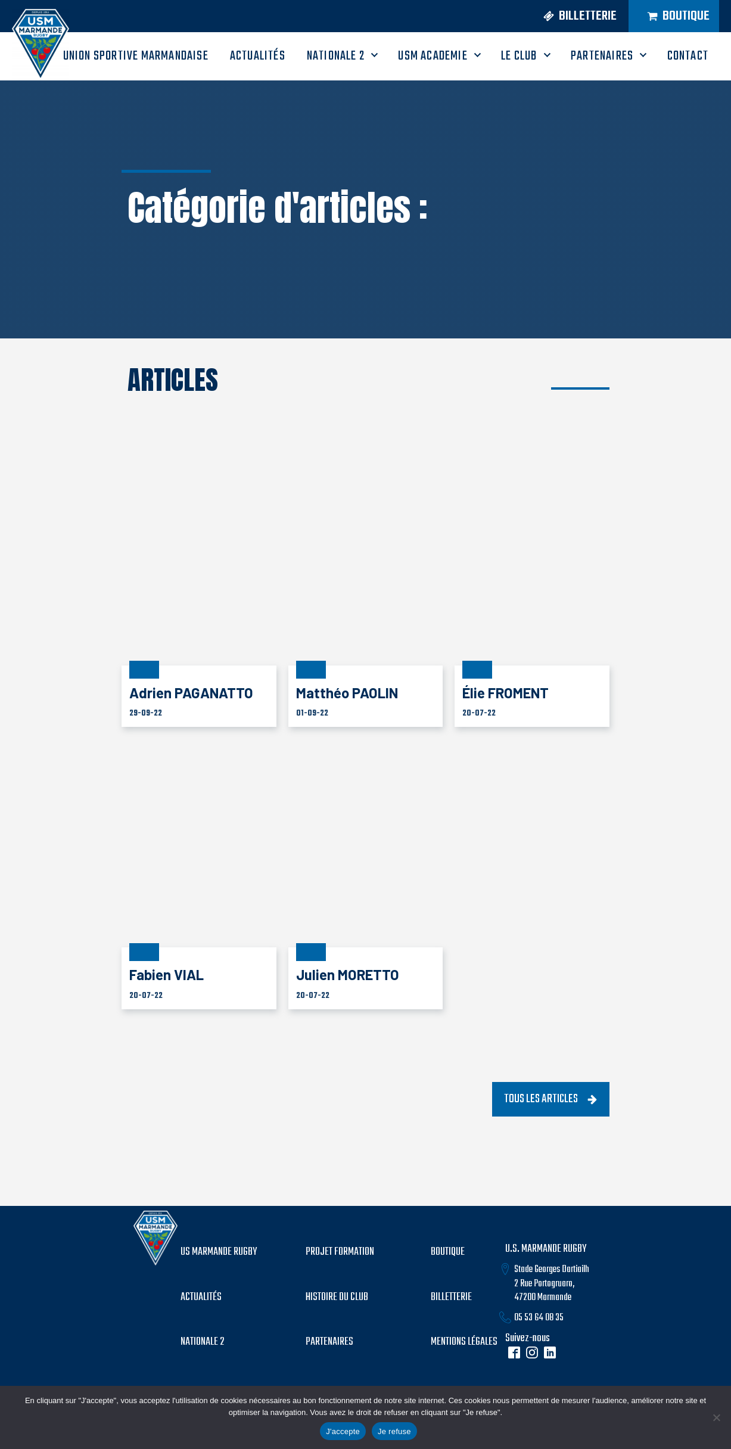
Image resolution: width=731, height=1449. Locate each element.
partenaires (329, 1342)
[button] (571, 16)
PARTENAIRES (602, 56)
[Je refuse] (716, 1417)
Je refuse (394, 1431)
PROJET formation (340, 1252)
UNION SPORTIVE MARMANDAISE (136, 56)
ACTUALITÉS (257, 56)
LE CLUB (519, 56)
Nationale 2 (336, 56)
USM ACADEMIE (432, 56)
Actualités (201, 1297)
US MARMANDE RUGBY (219, 1252)
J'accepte (343, 1431)
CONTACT (687, 56)
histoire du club (337, 1297)
